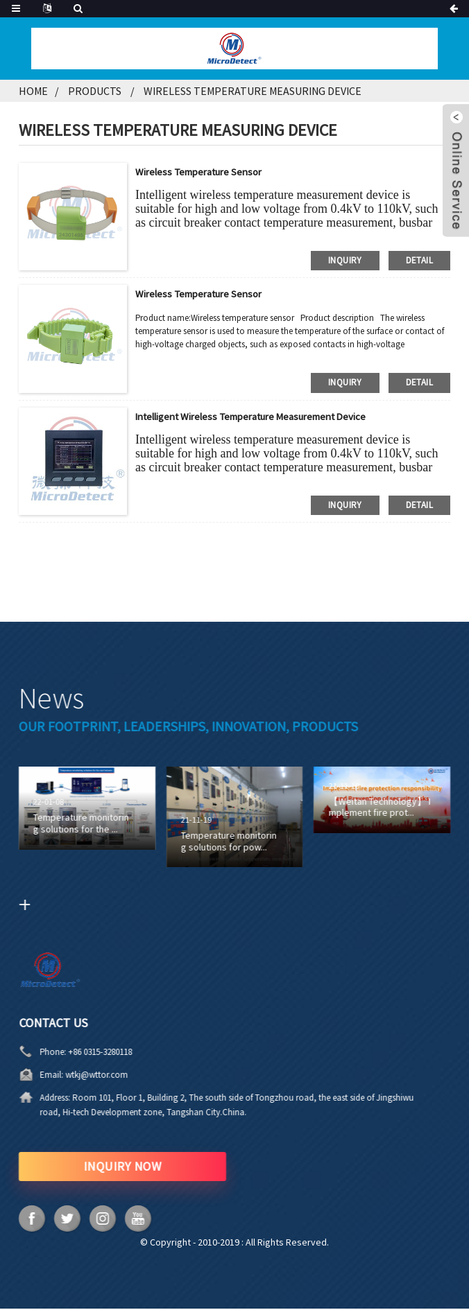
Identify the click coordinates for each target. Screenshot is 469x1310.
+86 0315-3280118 (42, 1052)
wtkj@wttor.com (39, 1075)
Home (33, 91)
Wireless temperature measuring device (252, 91)
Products (94, 91)
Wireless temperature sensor (205, 171)
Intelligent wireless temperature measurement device (264, 416)
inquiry (345, 259)
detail (419, 259)
